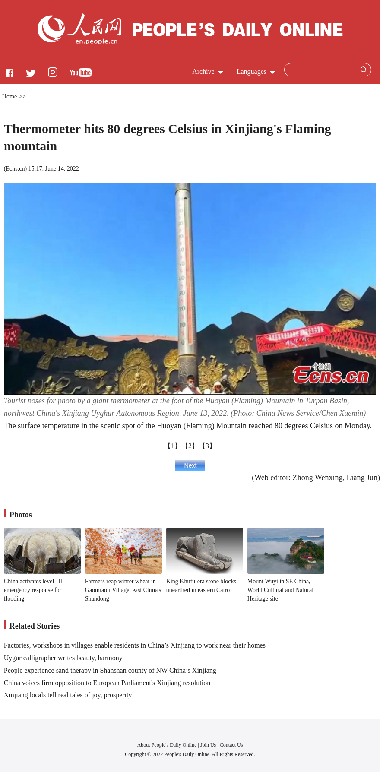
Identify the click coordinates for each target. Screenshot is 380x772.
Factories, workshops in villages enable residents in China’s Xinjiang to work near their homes (135, 645)
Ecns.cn (15, 168)
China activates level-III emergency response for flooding (33, 589)
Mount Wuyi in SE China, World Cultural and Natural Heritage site (280, 589)
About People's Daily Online (167, 745)
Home (9, 96)
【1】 (172, 445)
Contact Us (231, 745)
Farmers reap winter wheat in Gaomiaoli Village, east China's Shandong (123, 589)
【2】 (190, 445)
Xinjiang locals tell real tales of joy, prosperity (68, 695)
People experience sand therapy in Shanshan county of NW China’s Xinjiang (110, 670)
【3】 (207, 445)
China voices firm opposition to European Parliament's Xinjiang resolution (107, 683)
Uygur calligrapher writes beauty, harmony (63, 657)
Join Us (208, 745)
